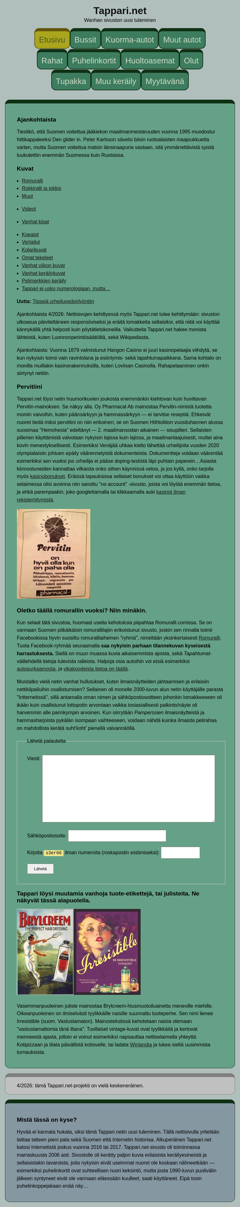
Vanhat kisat (35, 221)
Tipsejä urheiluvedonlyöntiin (63, 301)
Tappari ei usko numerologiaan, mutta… (66, 288)
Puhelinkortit (94, 60)
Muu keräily (115, 81)
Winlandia (141, 1044)
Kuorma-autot (130, 39)
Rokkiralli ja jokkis (41, 188)
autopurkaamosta (36, 668)
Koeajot (30, 234)
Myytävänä (165, 81)
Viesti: (34, 758)
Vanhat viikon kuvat (43, 265)
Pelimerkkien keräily (44, 280)
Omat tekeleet (37, 257)
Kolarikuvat (34, 249)
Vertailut (31, 242)
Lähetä (40, 868)
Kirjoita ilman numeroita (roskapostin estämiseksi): (113, 852)
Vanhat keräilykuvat (43, 273)
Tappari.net (120, 10)
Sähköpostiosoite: (96, 835)
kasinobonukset (47, 476)
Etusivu (52, 39)
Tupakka (71, 81)
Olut (191, 60)
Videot (29, 209)
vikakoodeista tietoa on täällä (95, 668)
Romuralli (32, 180)
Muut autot (182, 39)
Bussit (85, 39)
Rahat (52, 60)
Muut (27, 196)
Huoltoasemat (150, 60)
